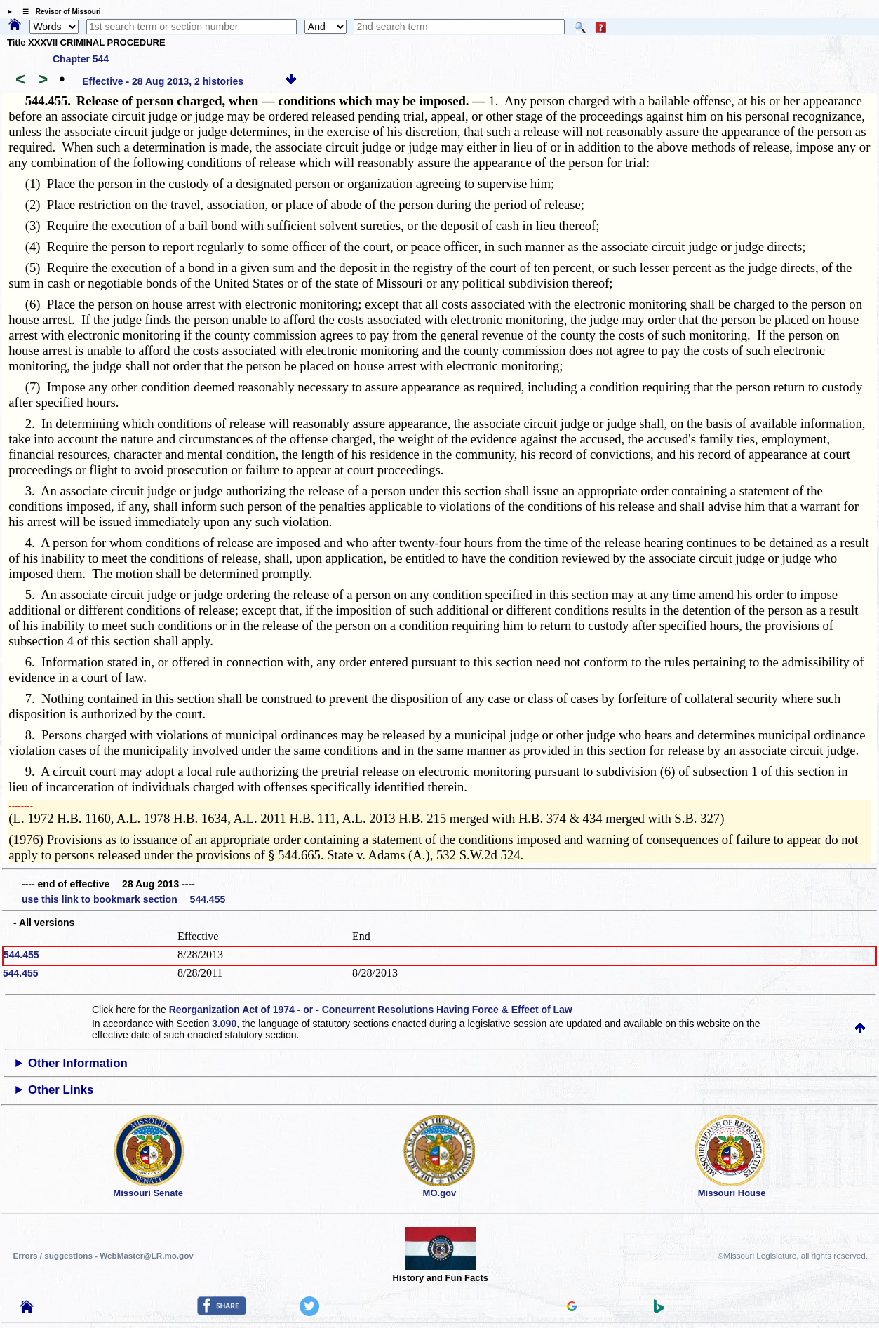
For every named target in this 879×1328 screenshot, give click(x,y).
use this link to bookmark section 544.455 (123, 899)
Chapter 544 (81, 59)
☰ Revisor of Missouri (58, 11)
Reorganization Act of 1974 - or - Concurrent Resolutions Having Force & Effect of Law (370, 1009)
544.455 (21, 954)
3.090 (224, 1023)
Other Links (60, 1089)
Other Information (78, 1063)
